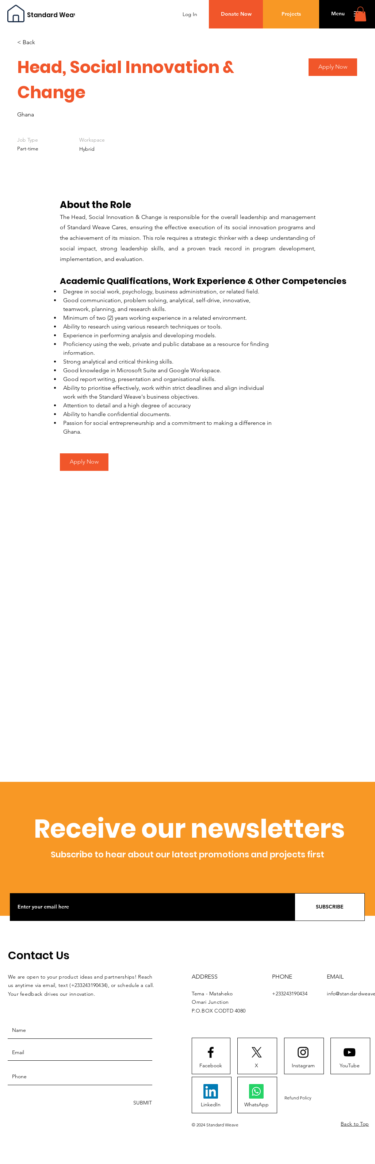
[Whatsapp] (256, 1091)
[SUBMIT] (142, 1103)
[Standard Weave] (54, 15)
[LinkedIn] (211, 1105)
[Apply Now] (84, 462)
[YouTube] (349, 1066)
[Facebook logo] (210, 1052)
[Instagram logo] (303, 1052)
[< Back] (43, 42)
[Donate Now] (236, 14)
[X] (256, 1066)
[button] (338, 14)
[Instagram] (303, 1066)
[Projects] (291, 14)
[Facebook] (211, 1066)
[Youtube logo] (349, 1052)
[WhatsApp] (256, 1105)
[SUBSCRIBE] (330, 907)
